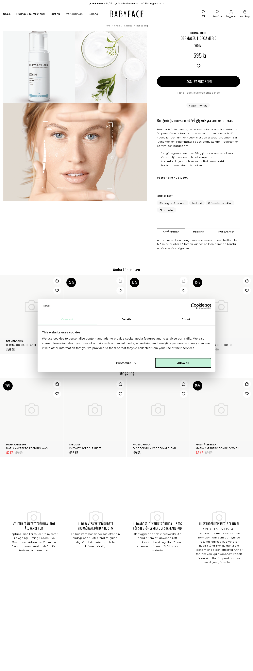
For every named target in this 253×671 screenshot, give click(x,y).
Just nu (55, 14)
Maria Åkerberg (16, 444)
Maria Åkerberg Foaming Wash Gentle (32, 448)
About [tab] (185, 319)
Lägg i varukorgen (198, 81)
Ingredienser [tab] (226, 231)
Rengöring (142, 25)
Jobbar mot (165, 196)
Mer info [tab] (198, 231)
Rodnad (197, 203)
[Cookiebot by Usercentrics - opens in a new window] (194, 306)
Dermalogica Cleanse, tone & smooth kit (34, 345)
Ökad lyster (167, 210)
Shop (6, 14)
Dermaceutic (198, 33)
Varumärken (74, 14)
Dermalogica (15, 341)
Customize (126, 362)
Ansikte (128, 25)
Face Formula (141, 444)
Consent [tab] (67, 319)
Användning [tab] (171, 231)
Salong (93, 14)
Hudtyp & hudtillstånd (30, 14)
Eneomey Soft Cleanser (85, 448)
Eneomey (74, 444)
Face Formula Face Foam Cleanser (157, 448)
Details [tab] (126, 319)
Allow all (183, 362)
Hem (107, 25)
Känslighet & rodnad (173, 203)
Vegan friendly (198, 105)
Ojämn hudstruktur (220, 203)
